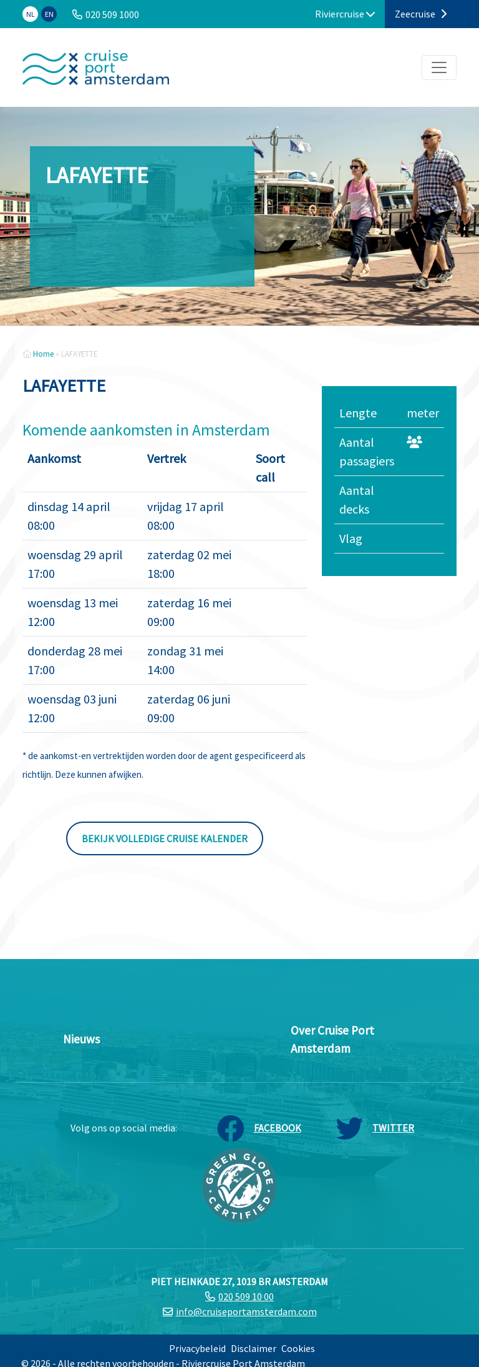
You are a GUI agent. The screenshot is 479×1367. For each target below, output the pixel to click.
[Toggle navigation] (439, 67)
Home (43, 354)
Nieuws (81, 1038)
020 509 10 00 (246, 1296)
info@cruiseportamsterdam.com (246, 1311)
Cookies (298, 1348)
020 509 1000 (112, 14)
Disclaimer (253, 1348)
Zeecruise (421, 13)
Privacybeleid (197, 1348)
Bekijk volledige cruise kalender (165, 838)
